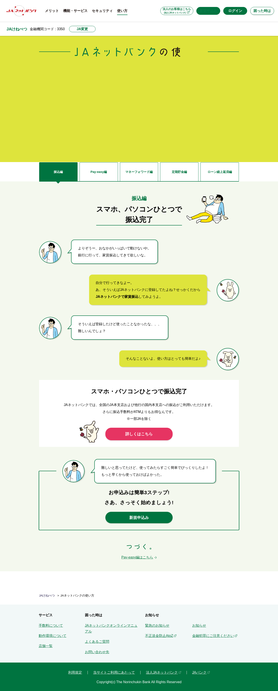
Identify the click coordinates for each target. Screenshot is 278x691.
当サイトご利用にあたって (114, 670)
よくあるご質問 (97, 639)
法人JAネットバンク (162, 670)
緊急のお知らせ (157, 623)
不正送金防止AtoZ (159, 633)
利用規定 (75, 670)
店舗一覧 (46, 644)
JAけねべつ (17, 29)
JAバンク (199, 670)
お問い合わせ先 (97, 650)
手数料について (51, 623)
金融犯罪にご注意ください (213, 633)
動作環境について (52, 633)
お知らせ (199, 623)
